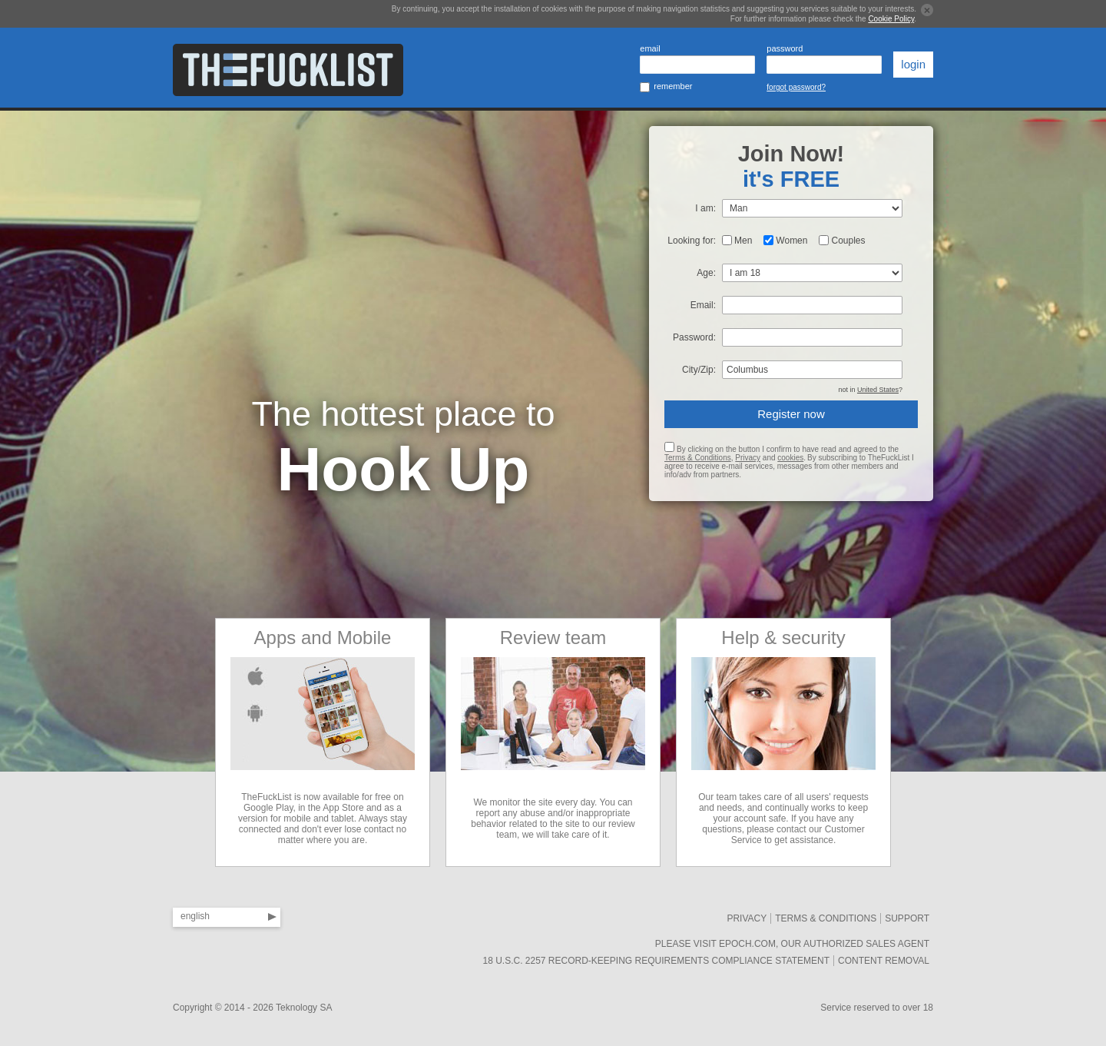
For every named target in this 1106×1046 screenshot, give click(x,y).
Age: (706, 272)
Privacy (747, 457)
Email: (703, 305)
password (785, 48)
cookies (790, 457)
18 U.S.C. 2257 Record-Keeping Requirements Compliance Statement (656, 960)
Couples (848, 240)
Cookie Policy (891, 19)
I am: (705, 208)
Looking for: (691, 240)
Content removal (883, 960)
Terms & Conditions (697, 457)
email (650, 48)
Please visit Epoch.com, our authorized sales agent (792, 943)
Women (791, 240)
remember (673, 86)
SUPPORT (907, 918)
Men (743, 240)
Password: (694, 337)
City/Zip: (699, 369)
